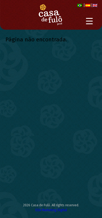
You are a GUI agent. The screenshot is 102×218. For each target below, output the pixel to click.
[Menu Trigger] (89, 21)
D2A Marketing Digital (51, 210)
